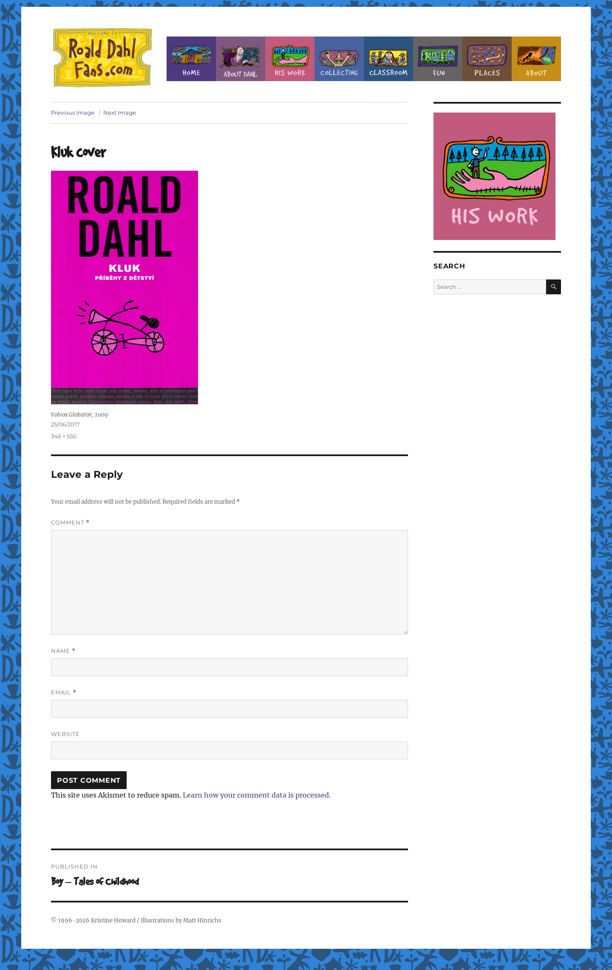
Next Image (119, 112)
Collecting (339, 59)
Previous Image (72, 112)
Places (487, 59)
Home (191, 59)
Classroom (388, 59)
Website (65, 733)
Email (63, 692)
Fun (437, 59)
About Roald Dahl (240, 59)
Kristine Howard (113, 920)
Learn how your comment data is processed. (257, 795)
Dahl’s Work (289, 59)
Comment (70, 522)
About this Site (536, 59)
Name (63, 650)
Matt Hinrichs (202, 920)
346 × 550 (63, 436)
